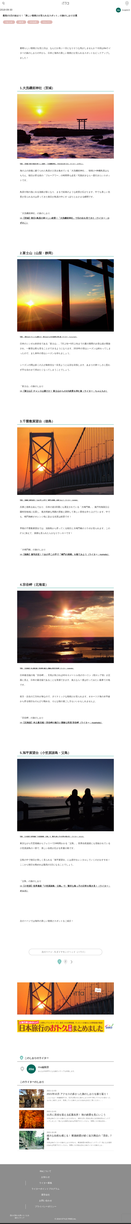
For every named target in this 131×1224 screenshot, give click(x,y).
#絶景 (21, 22)
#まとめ (9, 22)
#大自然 (33, 22)
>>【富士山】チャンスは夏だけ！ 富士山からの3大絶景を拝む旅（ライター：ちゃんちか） (64, 391)
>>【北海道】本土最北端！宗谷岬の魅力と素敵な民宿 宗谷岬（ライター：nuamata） (61, 722)
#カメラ (46, 22)
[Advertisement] (66, 1045)
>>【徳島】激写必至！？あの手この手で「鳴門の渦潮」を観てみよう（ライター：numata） (65, 554)
